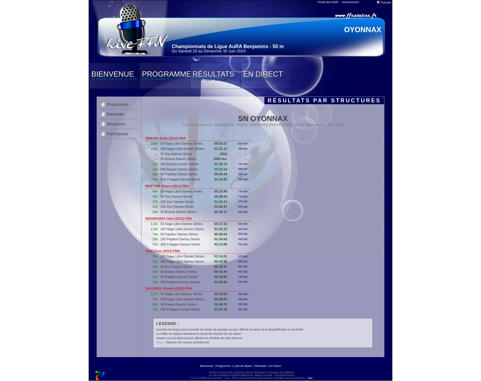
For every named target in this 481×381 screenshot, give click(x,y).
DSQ (223, 154)
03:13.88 (220, 244)
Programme (117, 104)
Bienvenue (206, 366)
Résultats (115, 114)
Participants (117, 133)
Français (383, 2)
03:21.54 (220, 169)
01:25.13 (220, 202)
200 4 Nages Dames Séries (180, 179)
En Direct (275, 366)
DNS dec (220, 159)
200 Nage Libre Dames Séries (182, 261)
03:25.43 (220, 309)
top (310, 377)
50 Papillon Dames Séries (179, 174)
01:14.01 (220, 256)
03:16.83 (220, 179)
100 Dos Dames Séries (177, 202)
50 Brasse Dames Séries (178, 159)
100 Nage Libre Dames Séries (182, 148)
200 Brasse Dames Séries (179, 169)
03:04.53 (220, 299)
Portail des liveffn (327, 2)
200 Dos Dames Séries (177, 206)
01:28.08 (220, 282)
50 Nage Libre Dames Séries (181, 143)
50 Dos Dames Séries (176, 154)
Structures (116, 124)
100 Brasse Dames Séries (179, 164)
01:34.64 (220, 239)
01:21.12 (220, 148)
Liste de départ (243, 366)
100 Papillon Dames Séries (180, 239)
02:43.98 (220, 261)
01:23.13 (220, 229)
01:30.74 (220, 164)
